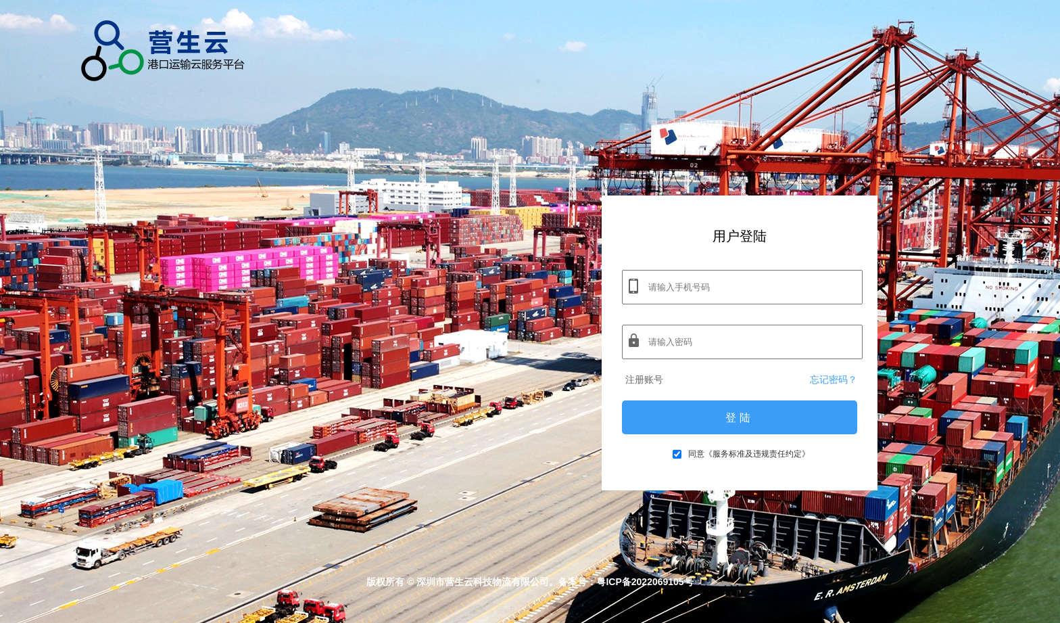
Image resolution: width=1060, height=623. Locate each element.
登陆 (739, 417)
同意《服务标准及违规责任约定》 (741, 454)
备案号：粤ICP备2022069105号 (625, 581)
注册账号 (644, 379)
